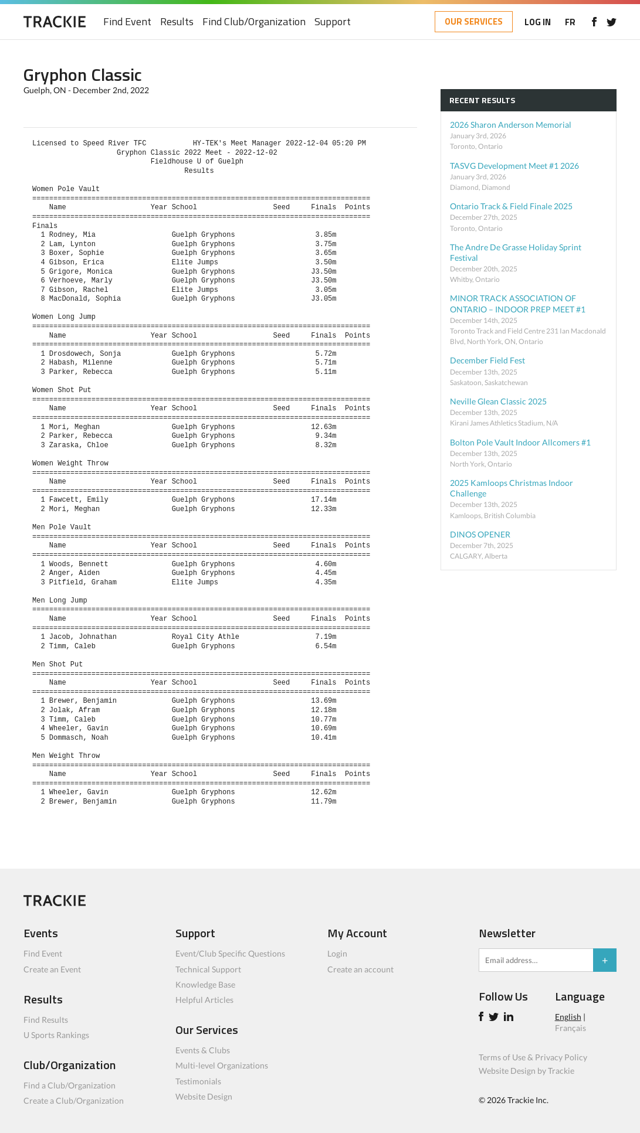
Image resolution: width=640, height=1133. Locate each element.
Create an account (360, 969)
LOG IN (537, 22)
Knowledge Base (205, 984)
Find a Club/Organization (69, 1085)
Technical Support (208, 969)
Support (332, 22)
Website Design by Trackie (526, 1071)
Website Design (203, 1096)
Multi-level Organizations (221, 1065)
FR (570, 22)
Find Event (127, 22)
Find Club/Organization (254, 22)
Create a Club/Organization (73, 1100)
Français (570, 1028)
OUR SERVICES (474, 21)
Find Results (45, 1020)
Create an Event (52, 969)
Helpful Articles (204, 1000)
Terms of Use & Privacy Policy (533, 1057)
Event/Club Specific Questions (230, 953)
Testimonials (198, 1081)
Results (177, 22)
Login (337, 953)
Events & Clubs (202, 1050)
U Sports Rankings (56, 1035)
